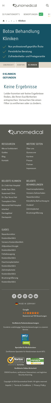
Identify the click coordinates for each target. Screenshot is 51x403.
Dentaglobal (7, 213)
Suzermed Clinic (8, 193)
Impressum (31, 168)
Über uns (30, 148)
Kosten (21, 65)
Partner (29, 164)
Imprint (8, 385)
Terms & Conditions (22, 385)
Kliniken (32, 65)
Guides (5, 152)
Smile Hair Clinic (8, 189)
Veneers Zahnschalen (35, 193)
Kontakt (5, 160)
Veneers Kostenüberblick (12, 242)
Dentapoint (6, 217)
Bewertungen (31, 14)
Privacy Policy (40, 385)
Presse (29, 160)
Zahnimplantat (32, 209)
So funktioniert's (11, 14)
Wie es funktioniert (10, 148)
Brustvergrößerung (34, 213)
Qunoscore (31, 152)
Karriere (29, 156)
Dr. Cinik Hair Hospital (11, 185)
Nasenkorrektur (33, 197)
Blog (3, 156)
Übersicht (8, 65)
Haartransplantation (35, 189)
